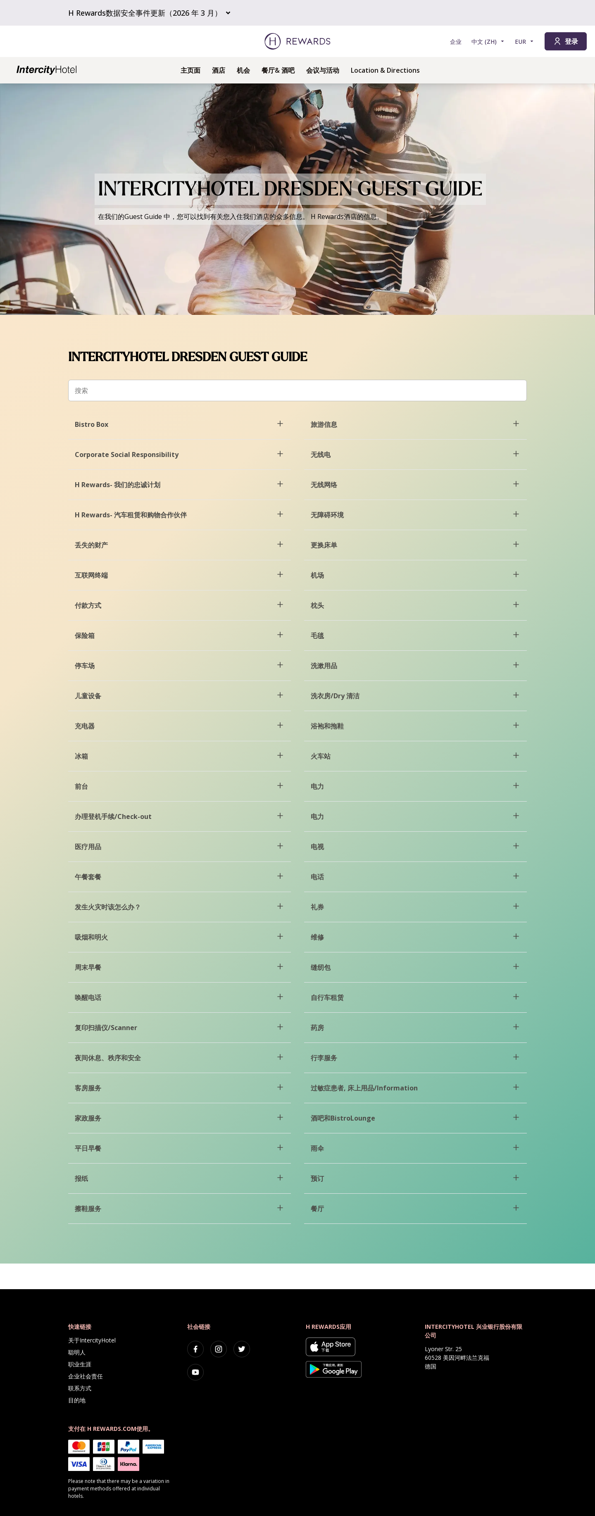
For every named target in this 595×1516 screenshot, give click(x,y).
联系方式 (79, 1388)
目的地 (77, 1400)
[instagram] (218, 1349)
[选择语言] (488, 41)
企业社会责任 (85, 1376)
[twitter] (241, 1349)
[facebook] (195, 1349)
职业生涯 (79, 1364)
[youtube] (195, 1372)
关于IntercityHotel (92, 1340)
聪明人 (77, 1352)
